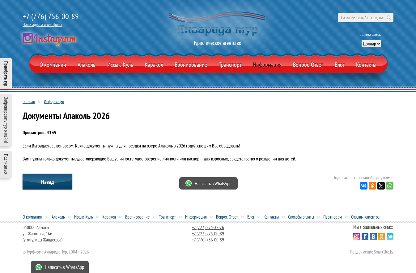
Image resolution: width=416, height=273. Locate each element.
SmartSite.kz (383, 252)
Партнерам (332, 217)
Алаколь (87, 65)
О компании (53, 65)
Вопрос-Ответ (308, 65)
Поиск (388, 17)
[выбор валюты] (371, 43)
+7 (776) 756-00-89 (51, 16)
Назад (47, 182)
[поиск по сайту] (365, 17)
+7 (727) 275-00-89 (208, 234)
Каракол (154, 65)
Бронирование (137, 217)
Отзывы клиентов (365, 217)
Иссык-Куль (120, 65)
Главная (29, 101)
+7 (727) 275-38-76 (208, 227)
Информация (267, 65)
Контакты (366, 65)
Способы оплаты (301, 217)
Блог (340, 65)
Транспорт (230, 65)
